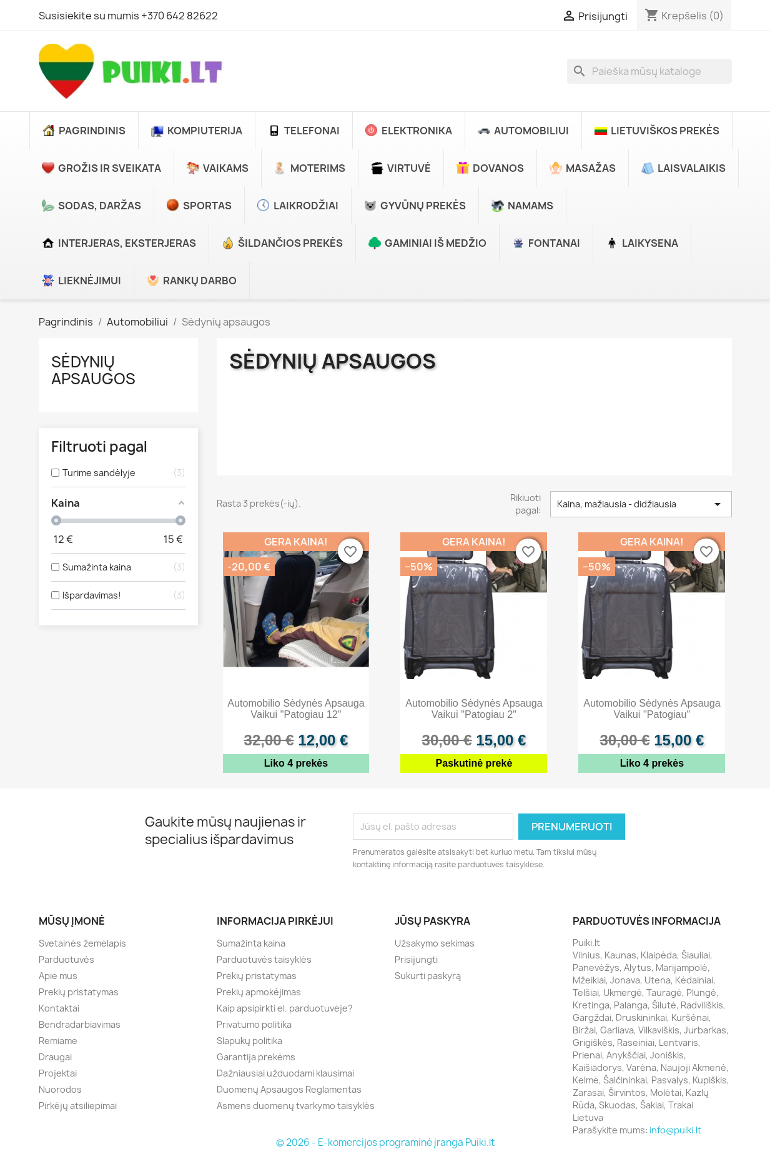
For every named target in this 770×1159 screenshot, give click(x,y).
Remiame (58, 1041)
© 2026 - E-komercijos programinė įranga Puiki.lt (385, 1142)
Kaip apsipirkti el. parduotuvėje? (285, 1008)
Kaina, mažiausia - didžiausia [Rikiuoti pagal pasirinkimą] (641, 504)
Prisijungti (416, 959)
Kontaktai (59, 1008)
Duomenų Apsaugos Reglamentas (289, 1089)
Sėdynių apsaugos (93, 370)
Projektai (58, 1073)
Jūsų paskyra (432, 921)
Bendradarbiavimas (80, 1024)
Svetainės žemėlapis (82, 943)
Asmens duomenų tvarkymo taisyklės (296, 1106)
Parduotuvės (66, 959)
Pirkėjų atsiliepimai (78, 1106)
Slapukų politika (249, 1041)
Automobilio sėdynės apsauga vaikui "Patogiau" (652, 708)
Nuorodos (60, 1089)
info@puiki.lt (675, 1130)
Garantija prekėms (256, 1057)
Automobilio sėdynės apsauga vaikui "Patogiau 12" (296, 708)
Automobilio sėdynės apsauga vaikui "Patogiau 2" (474, 708)
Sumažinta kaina (251, 943)
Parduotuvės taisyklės (264, 959)
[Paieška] (649, 71)
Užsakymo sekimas (435, 943)
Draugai (55, 1057)
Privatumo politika (254, 1024)
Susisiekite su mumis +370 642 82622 (128, 15)
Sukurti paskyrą (428, 976)
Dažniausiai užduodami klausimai (285, 1073)
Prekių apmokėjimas (259, 992)
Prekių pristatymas (79, 992)
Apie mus (58, 976)
